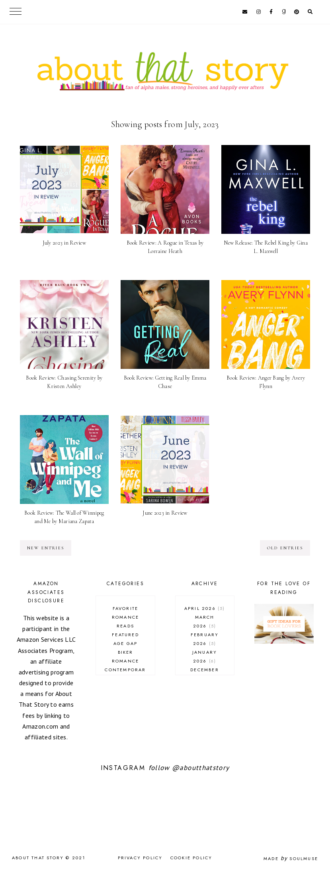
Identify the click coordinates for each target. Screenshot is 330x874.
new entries (45, 548)
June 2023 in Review (165, 513)
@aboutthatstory (200, 767)
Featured (125, 634)
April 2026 (204, 608)
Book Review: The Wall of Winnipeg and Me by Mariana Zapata (64, 517)
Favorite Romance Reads (125, 617)
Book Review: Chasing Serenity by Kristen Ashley (64, 382)
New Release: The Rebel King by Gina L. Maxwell (266, 247)
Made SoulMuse (291, 858)
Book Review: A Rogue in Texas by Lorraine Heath (165, 247)
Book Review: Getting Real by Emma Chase (165, 382)
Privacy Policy (140, 857)
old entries (285, 548)
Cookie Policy (191, 857)
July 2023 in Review (64, 242)
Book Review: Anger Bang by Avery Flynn (266, 382)
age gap (125, 643)
